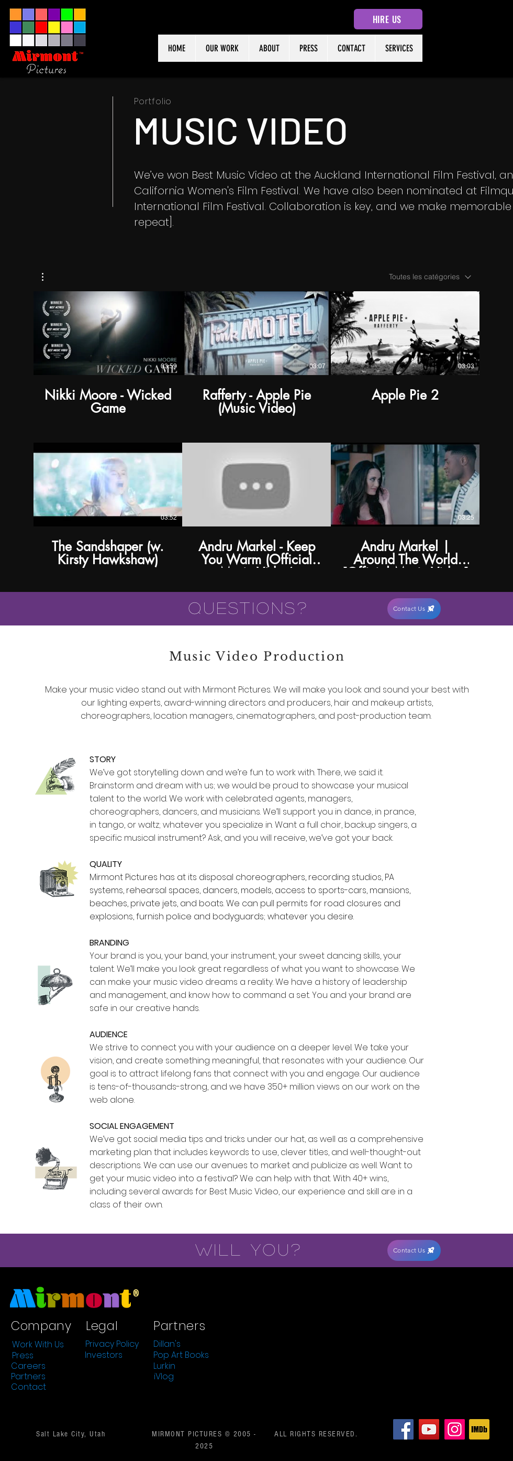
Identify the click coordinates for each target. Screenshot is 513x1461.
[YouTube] (429, 1429)
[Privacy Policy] (112, 1344)
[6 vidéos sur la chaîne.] (256, 429)
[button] (48, 277)
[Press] (22, 1355)
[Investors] (103, 1355)
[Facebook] (403, 1429)
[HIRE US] (388, 19)
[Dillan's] (167, 1344)
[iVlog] (164, 1376)
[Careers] (28, 1366)
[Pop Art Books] (181, 1355)
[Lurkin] (164, 1366)
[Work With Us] (38, 1344)
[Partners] (28, 1376)
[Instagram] (454, 1429)
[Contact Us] (414, 608)
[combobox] (430, 276)
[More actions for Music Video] (48, 277)
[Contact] (28, 1387)
